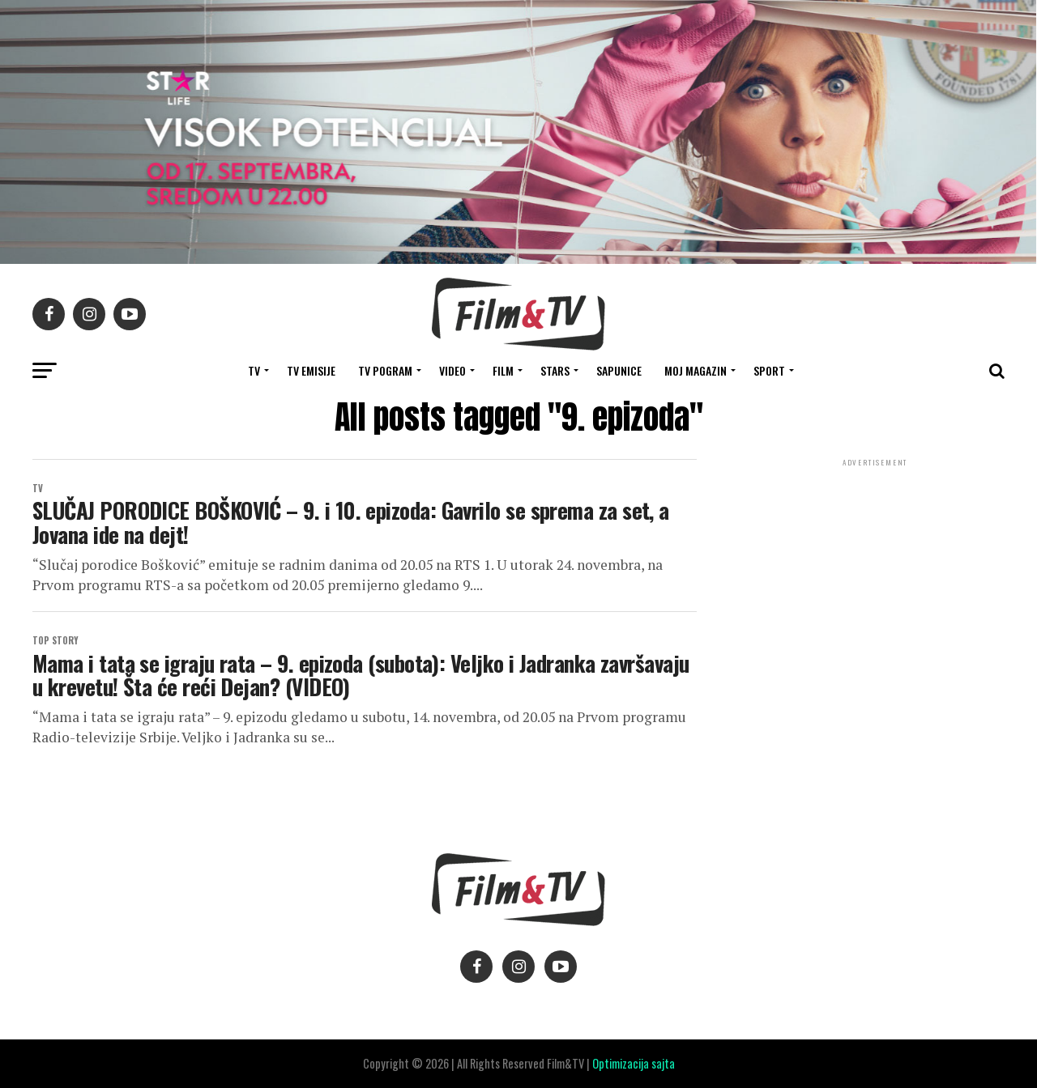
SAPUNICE (619, 370)
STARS (555, 370)
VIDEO (452, 370)
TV (254, 370)
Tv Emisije (311, 370)
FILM (503, 370)
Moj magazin (695, 370)
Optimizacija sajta (633, 1063)
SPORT (769, 370)
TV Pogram (385, 370)
